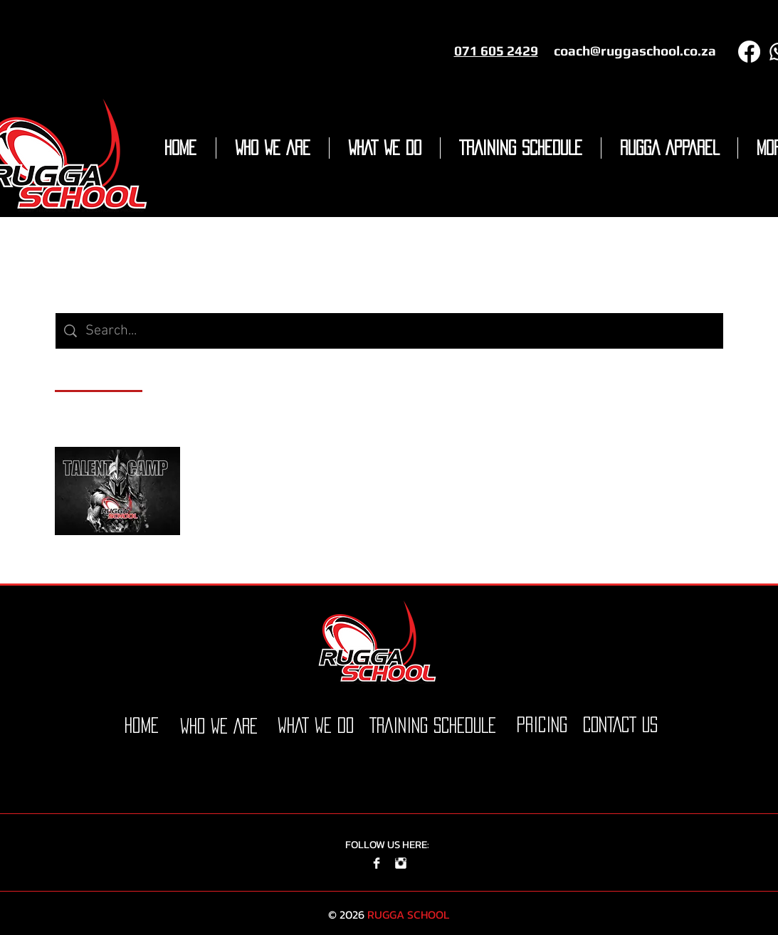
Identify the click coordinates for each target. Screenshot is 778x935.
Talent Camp (238, 473)
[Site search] (400, 331)
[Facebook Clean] (376, 863)
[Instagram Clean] (400, 863)
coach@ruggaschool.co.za (635, 50)
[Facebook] (749, 52)
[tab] (98, 373)
